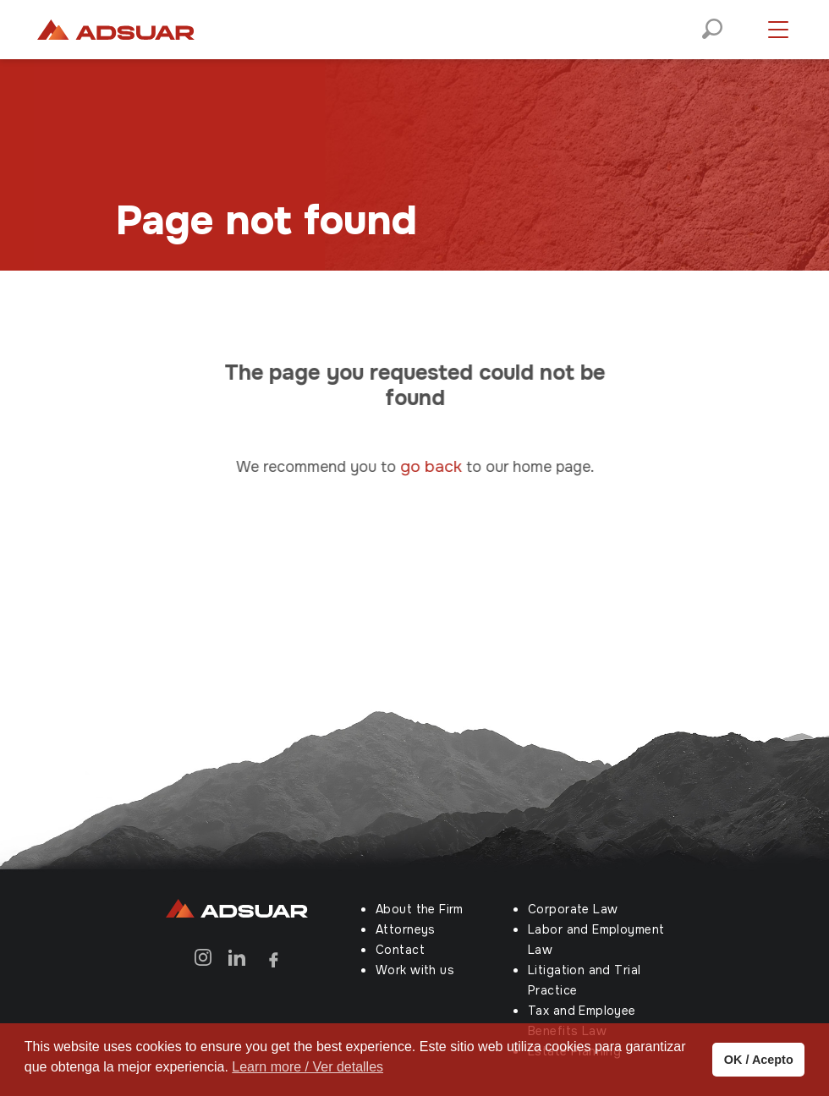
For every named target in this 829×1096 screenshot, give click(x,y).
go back (439, 466)
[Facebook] (270, 957)
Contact (400, 949)
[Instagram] (203, 957)
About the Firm (420, 909)
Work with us (415, 970)
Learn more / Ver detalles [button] (307, 1067)
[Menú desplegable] (778, 29)
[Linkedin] (236, 957)
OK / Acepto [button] (758, 1059)
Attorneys (406, 929)
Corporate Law (573, 909)
